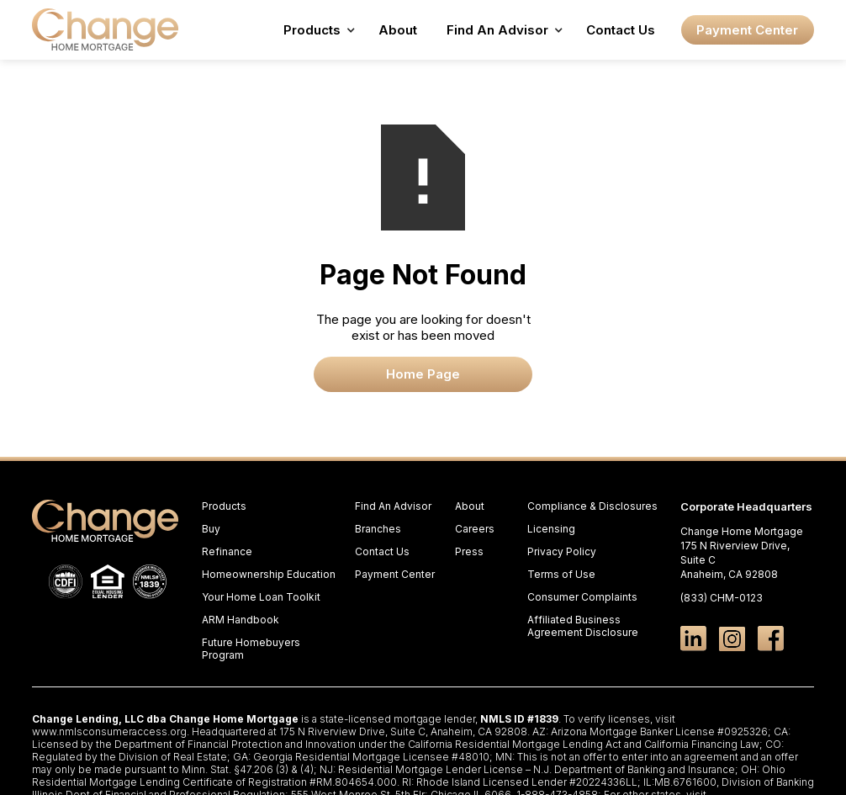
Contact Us (620, 30)
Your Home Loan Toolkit (261, 597)
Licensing (551, 528)
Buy (211, 528)
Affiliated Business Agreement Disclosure (582, 626)
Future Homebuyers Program (251, 648)
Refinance (227, 551)
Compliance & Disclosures (592, 506)
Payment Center (747, 30)
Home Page (423, 374)
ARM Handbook (240, 619)
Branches (378, 528)
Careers (474, 528)
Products (224, 506)
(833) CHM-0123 (721, 597)
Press (469, 551)
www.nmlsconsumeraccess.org (109, 731)
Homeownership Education (269, 574)
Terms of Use (561, 574)
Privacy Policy (561, 551)
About (397, 30)
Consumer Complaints (582, 597)
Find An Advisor (393, 506)
